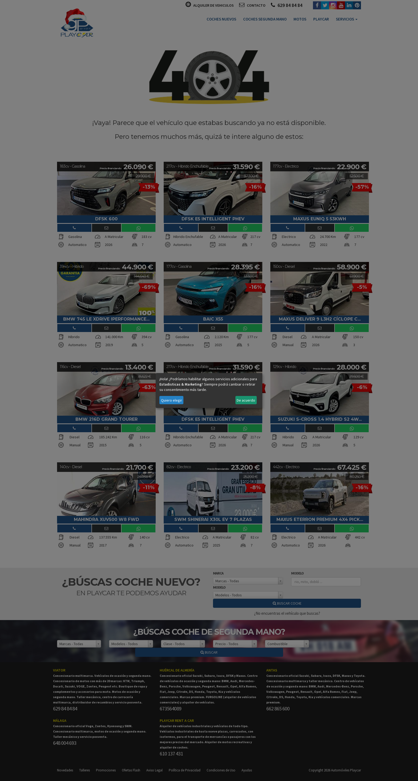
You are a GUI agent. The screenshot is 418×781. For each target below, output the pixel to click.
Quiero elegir (171, 400)
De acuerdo (246, 400)
